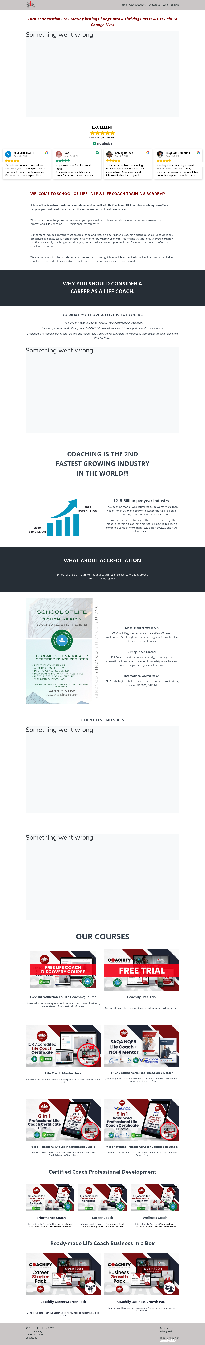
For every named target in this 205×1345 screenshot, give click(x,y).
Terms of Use (167, 1328)
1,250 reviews (108, 137)
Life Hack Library (34, 1334)
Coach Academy (137, 4)
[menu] (148, 4)
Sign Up (175, 4)
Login (165, 4)
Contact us (154, 4)
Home (123, 4)
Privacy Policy (167, 1331)
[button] (202, 164)
